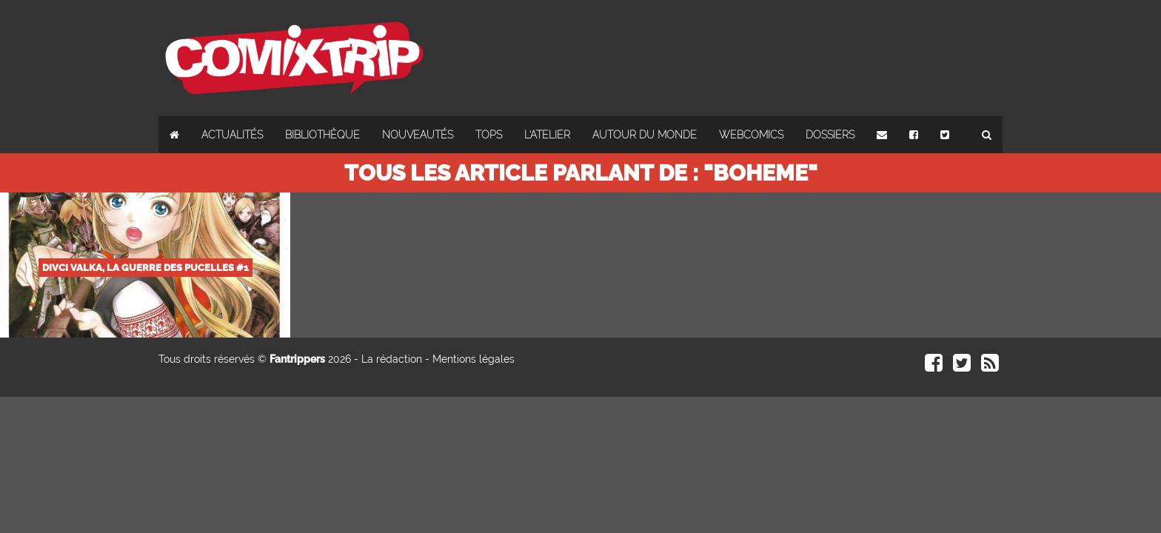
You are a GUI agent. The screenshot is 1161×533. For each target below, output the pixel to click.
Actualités (232, 135)
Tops (488, 135)
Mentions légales (473, 359)
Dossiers (830, 135)
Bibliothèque (322, 135)
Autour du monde (644, 135)
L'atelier (547, 135)
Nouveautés (417, 135)
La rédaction (391, 359)
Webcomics (751, 135)
